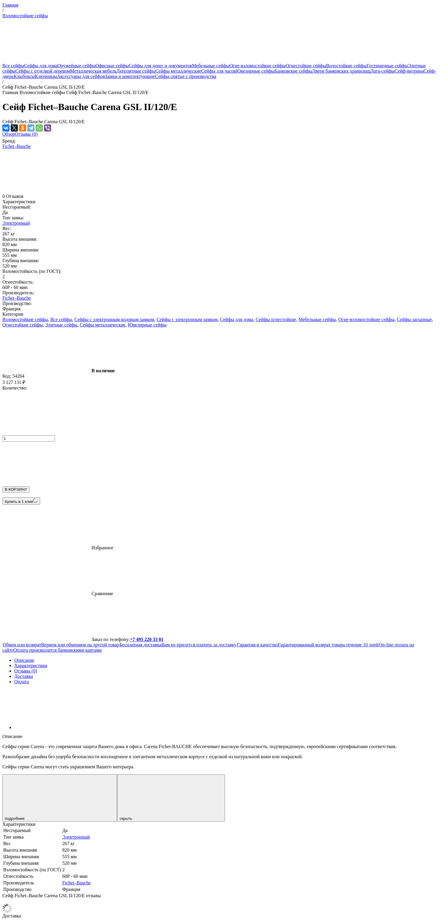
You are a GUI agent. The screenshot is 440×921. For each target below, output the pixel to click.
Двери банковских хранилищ (341, 71)
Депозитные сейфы (135, 71)
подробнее (60, 798)
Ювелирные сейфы (255, 71)
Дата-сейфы (382, 71)
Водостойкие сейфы (346, 65)
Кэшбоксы (24, 76)
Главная (10, 4)
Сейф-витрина (409, 71)
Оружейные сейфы (76, 65)
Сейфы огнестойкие (276, 319)
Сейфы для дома (40, 65)
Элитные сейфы (61, 324)
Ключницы (46, 76)
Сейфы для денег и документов (160, 65)
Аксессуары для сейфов (81, 76)
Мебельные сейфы (210, 65)
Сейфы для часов (218, 71)
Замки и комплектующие (130, 76)
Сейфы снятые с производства (185, 76)
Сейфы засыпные (414, 319)
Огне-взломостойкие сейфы (257, 65)
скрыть (170, 798)
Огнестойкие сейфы (306, 65)
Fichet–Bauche (16, 146)
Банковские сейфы (293, 71)
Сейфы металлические (178, 71)
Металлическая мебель (93, 71)
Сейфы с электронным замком (187, 319)
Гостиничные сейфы (387, 65)
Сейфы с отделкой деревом (42, 71)
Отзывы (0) (26, 134)
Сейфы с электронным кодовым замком (114, 319)
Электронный (16, 223)
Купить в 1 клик (21, 501)
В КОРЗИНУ (16, 489)
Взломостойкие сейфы (25, 15)
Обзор (8, 134)
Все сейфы (13, 65)
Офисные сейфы (112, 65)
